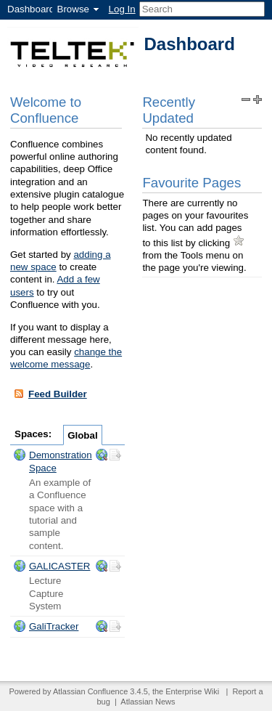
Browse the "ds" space (101, 454)
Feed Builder (50, 393)
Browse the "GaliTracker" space (101, 626)
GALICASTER (59, 566)
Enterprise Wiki (192, 691)
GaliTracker (53, 626)
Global (82, 435)
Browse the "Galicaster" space (101, 566)
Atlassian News (147, 701)
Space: (19, 454)
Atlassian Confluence (90, 691)
